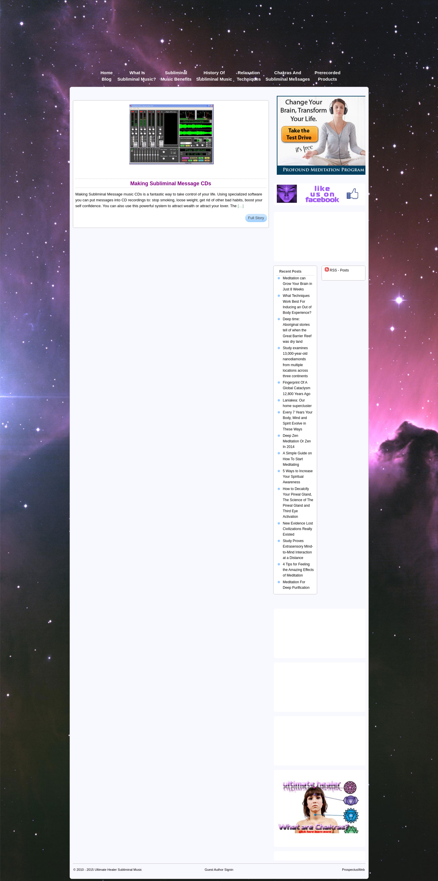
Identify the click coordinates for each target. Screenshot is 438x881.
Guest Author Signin (219, 869)
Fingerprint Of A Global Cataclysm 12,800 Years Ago (296, 388)
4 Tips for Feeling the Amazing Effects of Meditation (298, 569)
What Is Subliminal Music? (136, 73)
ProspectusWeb (353, 869)
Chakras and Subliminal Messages (287, 73)
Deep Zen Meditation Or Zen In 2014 (297, 441)
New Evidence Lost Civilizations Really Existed (298, 528)
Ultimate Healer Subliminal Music (118, 869)
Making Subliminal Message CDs (170, 183)
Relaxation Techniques (249, 73)
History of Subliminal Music (214, 73)
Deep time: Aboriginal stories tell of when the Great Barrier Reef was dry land (297, 330)
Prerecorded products (327, 73)
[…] (240, 206)
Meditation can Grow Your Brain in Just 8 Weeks (297, 283)
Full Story (256, 218)
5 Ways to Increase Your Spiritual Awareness (298, 476)
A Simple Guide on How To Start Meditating (297, 458)
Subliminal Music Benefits (176, 73)
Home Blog (106, 73)
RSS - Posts (337, 270)
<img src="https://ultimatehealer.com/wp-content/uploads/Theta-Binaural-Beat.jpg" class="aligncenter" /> (321, 739)
